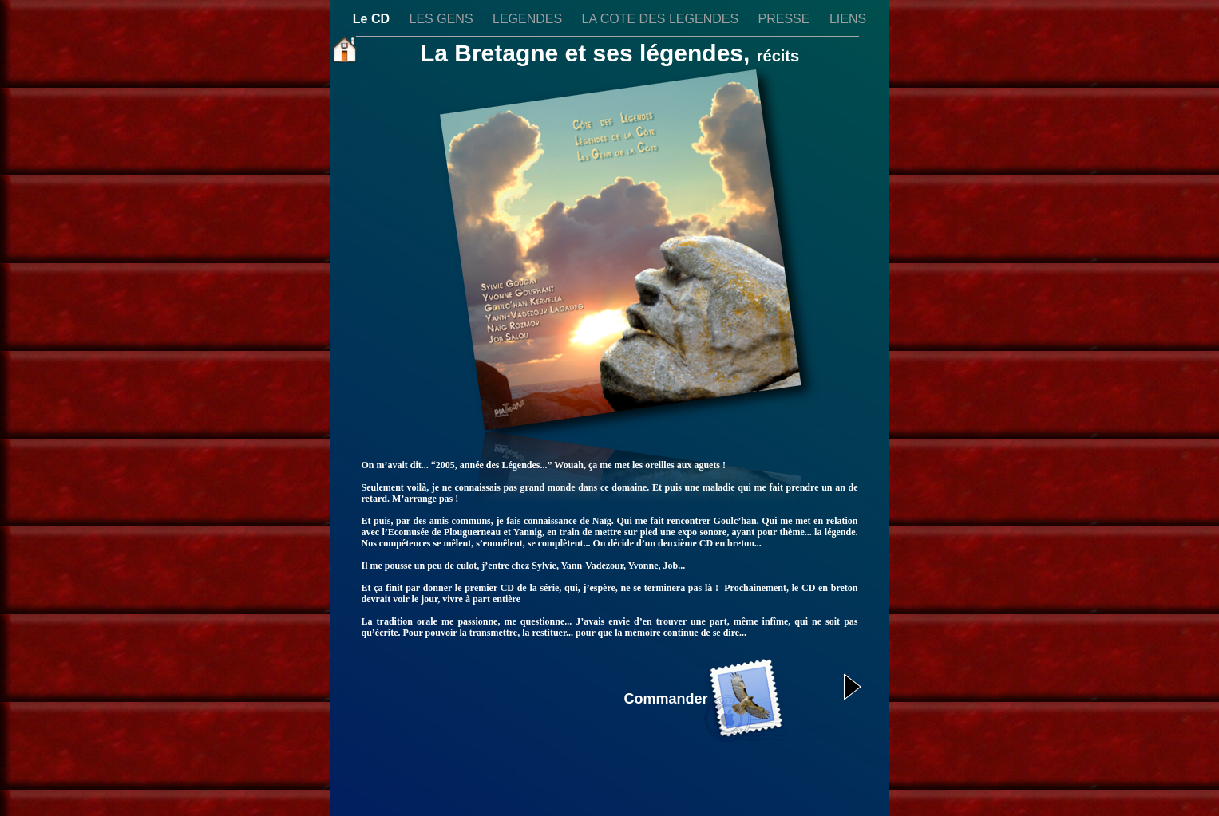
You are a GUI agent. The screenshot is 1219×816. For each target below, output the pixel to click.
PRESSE (785, 19)
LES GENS (443, 19)
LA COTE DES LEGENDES (662, 19)
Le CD (373, 19)
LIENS (847, 19)
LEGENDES (529, 19)
